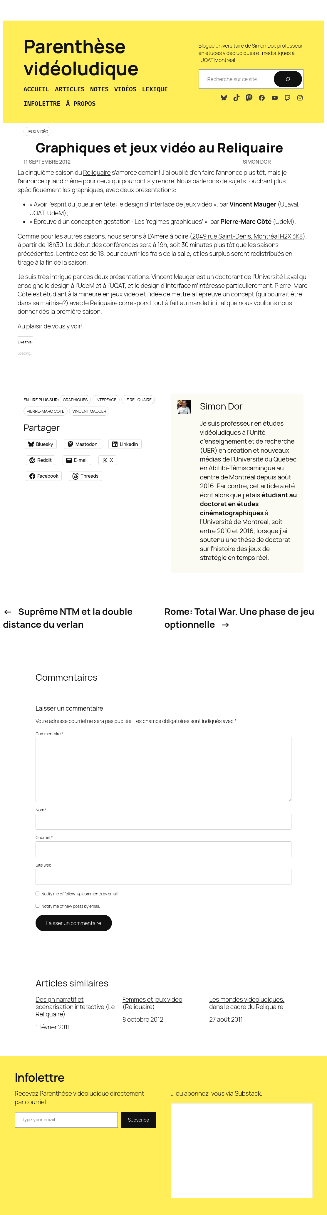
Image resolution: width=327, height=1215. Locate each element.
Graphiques (75, 399)
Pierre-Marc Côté (45, 411)
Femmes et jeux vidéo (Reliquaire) (152, 1003)
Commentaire (49, 733)
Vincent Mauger (89, 411)
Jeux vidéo (37, 131)
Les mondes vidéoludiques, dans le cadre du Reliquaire (246, 1003)
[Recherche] (288, 79)
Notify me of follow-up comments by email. (79, 894)
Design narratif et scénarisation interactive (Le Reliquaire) (75, 1007)
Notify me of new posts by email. (70, 906)
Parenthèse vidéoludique (81, 57)
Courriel (44, 837)
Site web (43, 865)
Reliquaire (97, 172)
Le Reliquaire (138, 399)
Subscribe (138, 1120)
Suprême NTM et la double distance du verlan (68, 617)
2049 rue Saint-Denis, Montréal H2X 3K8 (247, 236)
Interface (106, 399)
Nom (41, 810)
